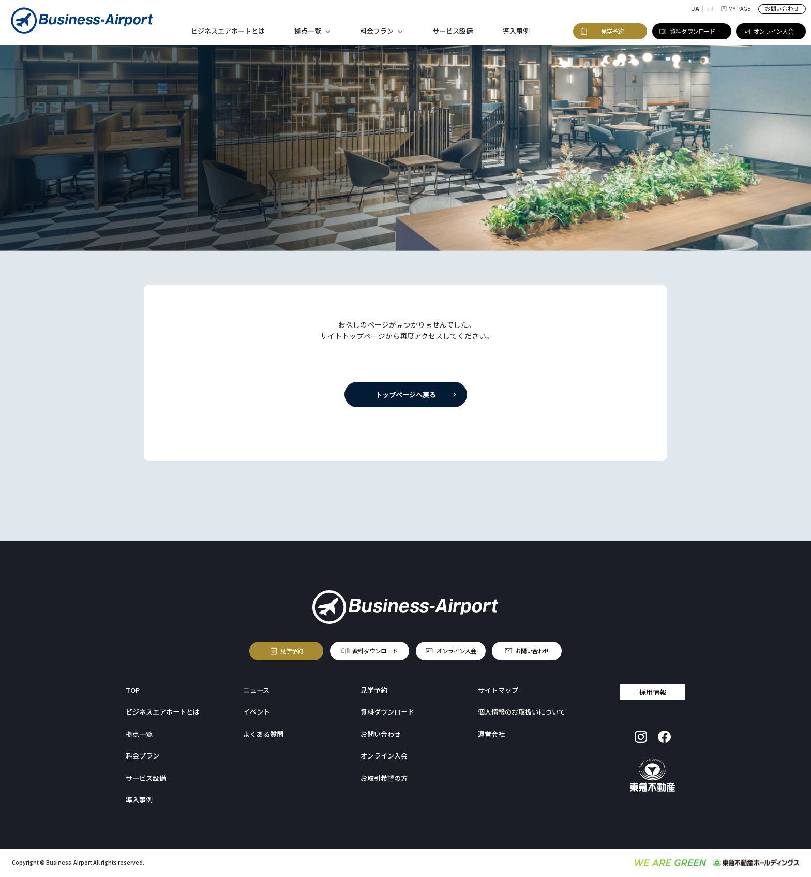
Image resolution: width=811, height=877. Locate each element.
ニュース (256, 690)
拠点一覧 (307, 31)
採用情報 (652, 692)
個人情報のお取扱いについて (521, 712)
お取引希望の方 (384, 778)
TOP (133, 690)
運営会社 (491, 734)
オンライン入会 (456, 651)
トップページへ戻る (405, 394)
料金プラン (377, 31)
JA (695, 8)
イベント (256, 712)
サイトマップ (498, 690)
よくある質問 (263, 734)
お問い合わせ (782, 8)
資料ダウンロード (375, 651)
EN (709, 8)
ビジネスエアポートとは (228, 31)
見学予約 (291, 651)
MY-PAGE (735, 8)
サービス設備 (452, 31)
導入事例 (516, 31)
